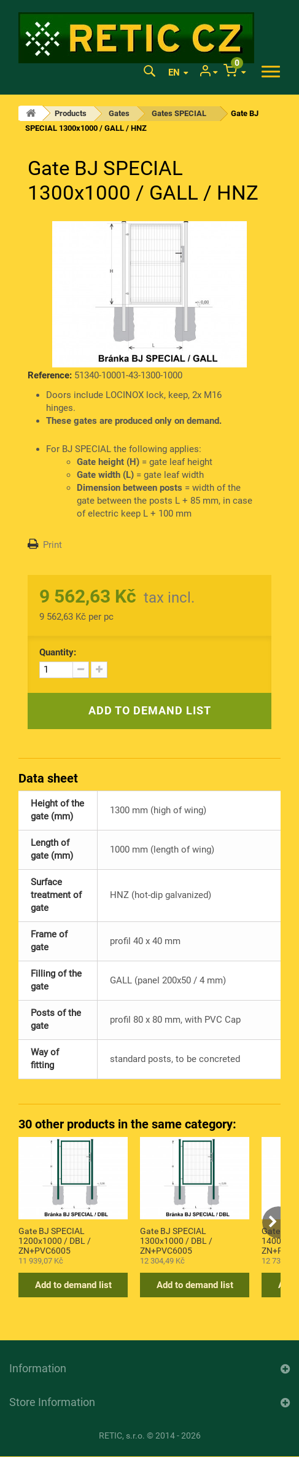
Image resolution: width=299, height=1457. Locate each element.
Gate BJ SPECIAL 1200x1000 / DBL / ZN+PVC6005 (54, 1240)
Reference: (50, 375)
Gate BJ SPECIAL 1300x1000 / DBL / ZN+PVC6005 (176, 1240)
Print (52, 544)
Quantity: (57, 652)
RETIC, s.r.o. (122, 1435)
